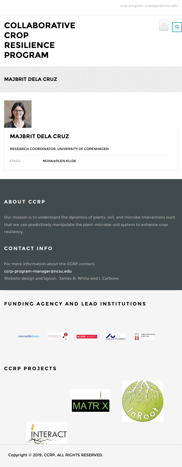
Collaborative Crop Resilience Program (39, 40)
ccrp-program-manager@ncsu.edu (149, 6)
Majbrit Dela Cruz (39, 136)
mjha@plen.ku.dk (59, 161)
